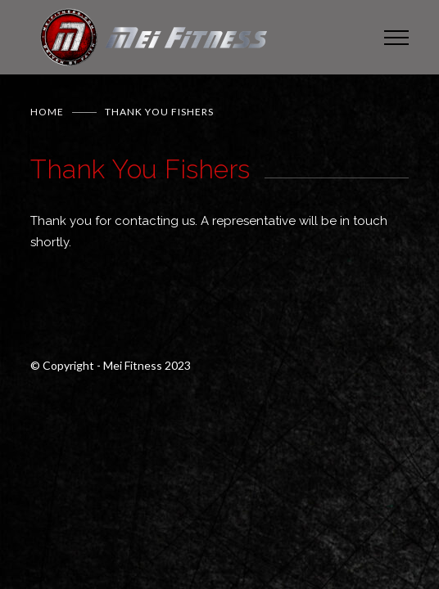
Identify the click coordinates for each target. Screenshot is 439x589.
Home (47, 112)
